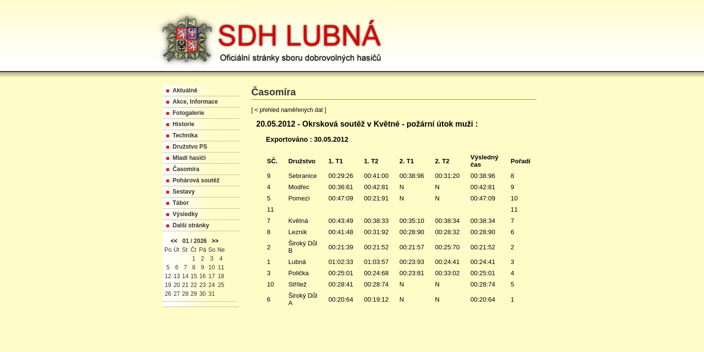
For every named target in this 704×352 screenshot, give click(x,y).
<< (174, 241)
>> (215, 241)
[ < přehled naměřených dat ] (288, 110)
